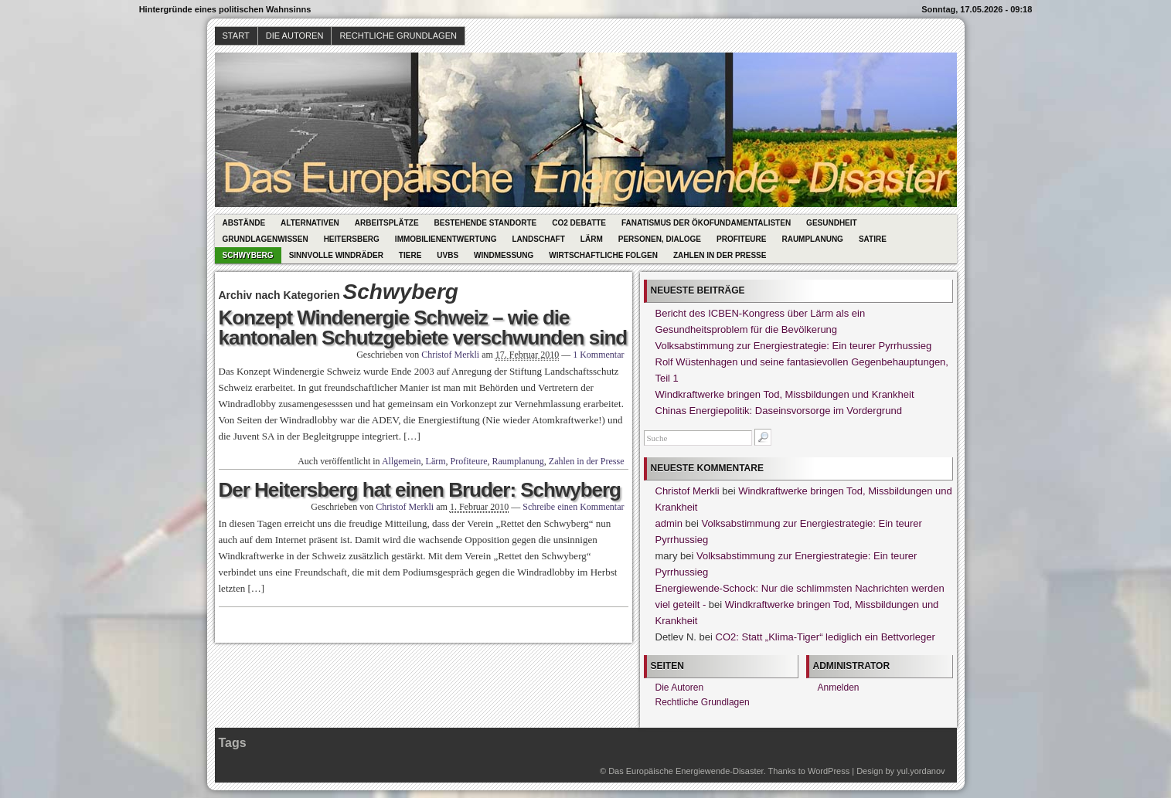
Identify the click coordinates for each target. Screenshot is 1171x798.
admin (669, 523)
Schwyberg (248, 255)
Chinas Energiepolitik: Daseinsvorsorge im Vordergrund (778, 410)
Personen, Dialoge (659, 239)
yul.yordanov (921, 771)
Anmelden (839, 687)
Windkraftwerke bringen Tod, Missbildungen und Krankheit (784, 394)
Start (236, 35)
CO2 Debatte (579, 223)
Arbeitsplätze (387, 223)
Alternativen (310, 223)
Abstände (244, 223)
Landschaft (538, 239)
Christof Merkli (450, 354)
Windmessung (503, 255)
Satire (873, 239)
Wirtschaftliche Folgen (603, 255)
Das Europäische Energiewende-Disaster (686, 771)
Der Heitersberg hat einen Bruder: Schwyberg (420, 489)
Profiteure (741, 239)
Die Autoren (295, 35)
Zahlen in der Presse (720, 255)
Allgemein (401, 461)
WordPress (828, 771)
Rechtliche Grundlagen (398, 35)
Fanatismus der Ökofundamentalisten (706, 223)
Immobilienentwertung (446, 239)
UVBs (447, 255)
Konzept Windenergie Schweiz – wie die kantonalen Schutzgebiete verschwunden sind (423, 327)
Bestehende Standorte (485, 223)
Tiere (410, 255)
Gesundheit (831, 223)
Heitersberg (352, 239)
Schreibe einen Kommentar (573, 506)
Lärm (591, 239)
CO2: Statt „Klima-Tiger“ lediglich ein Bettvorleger (825, 637)
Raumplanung (812, 239)
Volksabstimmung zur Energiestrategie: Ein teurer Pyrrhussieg (793, 345)
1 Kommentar (598, 354)
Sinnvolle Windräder (336, 255)
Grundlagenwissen (265, 239)
